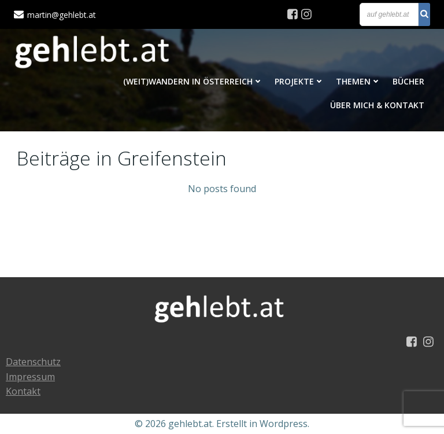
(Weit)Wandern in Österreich (193, 81)
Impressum (30, 376)
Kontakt (23, 391)
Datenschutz (33, 361)
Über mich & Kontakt (377, 105)
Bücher (408, 81)
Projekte (299, 81)
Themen (358, 81)
